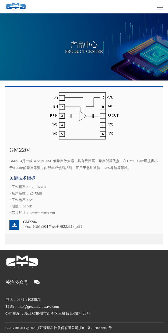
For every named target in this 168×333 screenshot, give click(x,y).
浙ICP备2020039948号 (95, 328)
